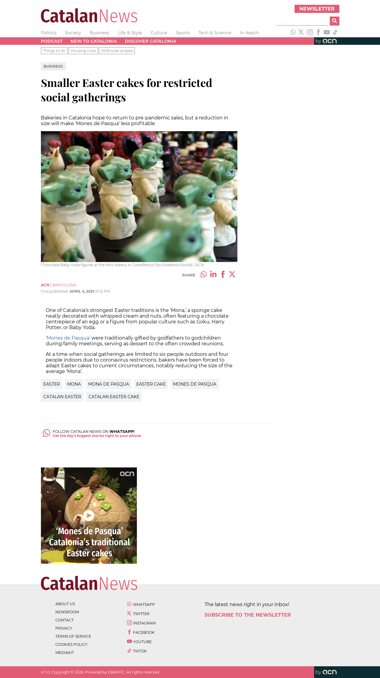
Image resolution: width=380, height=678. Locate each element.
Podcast (52, 41)
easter (51, 384)
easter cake (151, 384)
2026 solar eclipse (117, 50)
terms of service (73, 636)
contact (64, 620)
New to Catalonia (93, 41)
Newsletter (317, 9)
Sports (183, 32)
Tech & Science (215, 32)
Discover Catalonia (150, 41)
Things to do (54, 50)
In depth (249, 32)
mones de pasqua (194, 384)
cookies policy (71, 644)
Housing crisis (83, 50)
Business (99, 32)
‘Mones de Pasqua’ (68, 338)
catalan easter (62, 396)
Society (73, 32)
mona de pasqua (108, 384)
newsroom (67, 612)
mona (74, 384)
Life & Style (130, 32)
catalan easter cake (113, 396)
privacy (63, 628)
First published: (55, 291)
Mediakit (64, 652)
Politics (49, 32)
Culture (159, 32)
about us (65, 604)
